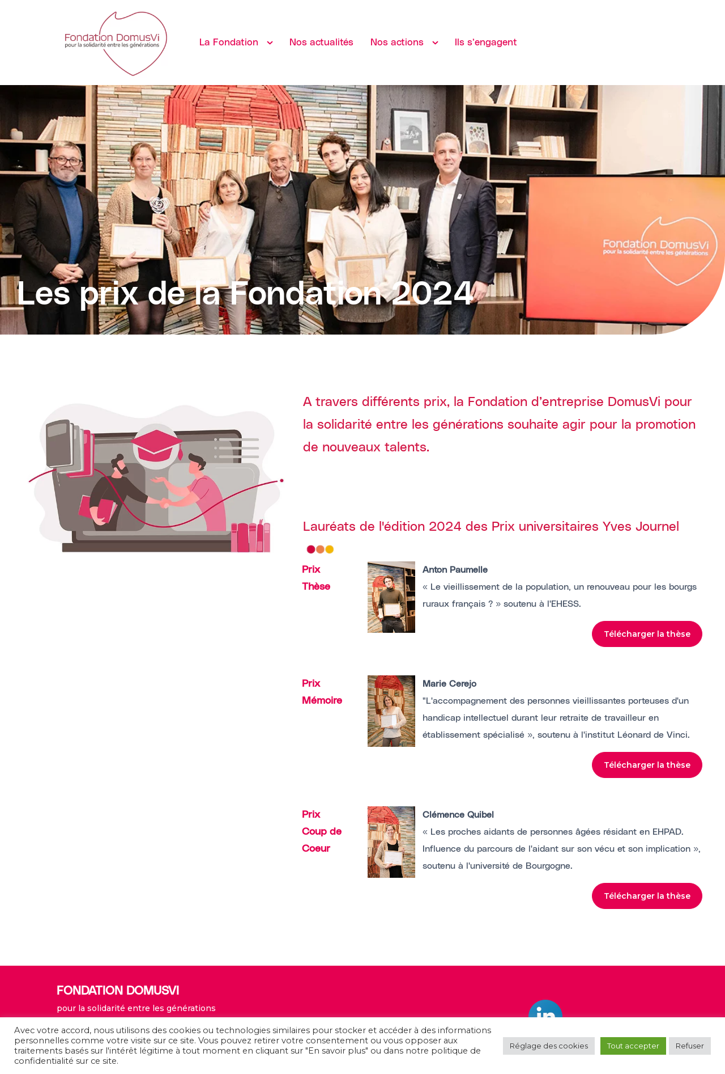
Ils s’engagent (486, 42)
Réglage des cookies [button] (549, 1045)
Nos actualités (321, 42)
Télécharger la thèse (647, 634)
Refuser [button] (690, 1045)
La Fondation (228, 42)
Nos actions (397, 42)
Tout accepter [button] (633, 1045)
